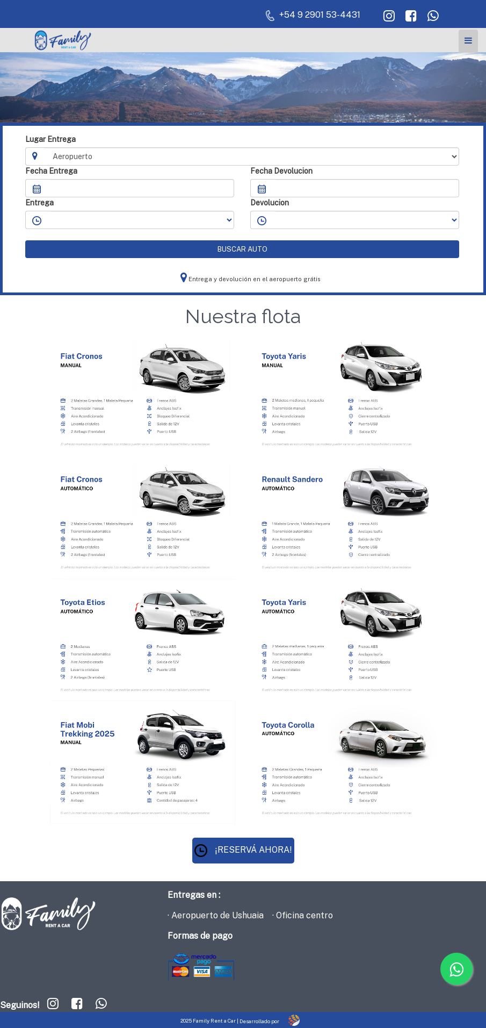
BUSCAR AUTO (242, 249)
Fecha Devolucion (281, 171)
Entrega (39, 202)
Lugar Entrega (50, 139)
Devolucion (269, 202)
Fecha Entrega (51, 171)
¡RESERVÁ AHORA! (243, 850)
